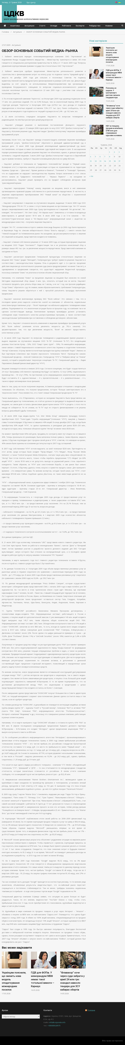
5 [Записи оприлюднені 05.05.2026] (95, 157)
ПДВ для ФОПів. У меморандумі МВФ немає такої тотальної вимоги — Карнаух (42, 979)
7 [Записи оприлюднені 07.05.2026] (104, 157)
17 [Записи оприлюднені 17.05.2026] (119, 161)
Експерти (80, 25)
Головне (91, 1010)
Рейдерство (94, 25)
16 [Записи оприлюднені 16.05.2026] (115, 161)
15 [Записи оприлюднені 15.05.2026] (110, 161)
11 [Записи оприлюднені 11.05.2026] (91, 161)
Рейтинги (66, 25)
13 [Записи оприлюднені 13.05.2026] (100, 161)
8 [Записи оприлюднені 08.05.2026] (109, 157)
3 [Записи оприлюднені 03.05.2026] (119, 152)
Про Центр (31, 2)
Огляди (53, 25)
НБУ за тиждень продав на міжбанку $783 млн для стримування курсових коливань (114, 130)
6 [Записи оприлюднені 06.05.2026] (100, 157)
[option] (14, 973)
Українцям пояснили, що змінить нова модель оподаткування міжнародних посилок (112, 55)
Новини (109, 25)
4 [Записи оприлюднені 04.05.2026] (90, 157)
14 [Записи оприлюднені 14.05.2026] (105, 161)
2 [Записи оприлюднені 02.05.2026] (114, 152)
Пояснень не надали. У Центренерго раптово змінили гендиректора (113, 92)
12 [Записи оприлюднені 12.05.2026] (96, 161)
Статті (42, 25)
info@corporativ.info (57, 1022)
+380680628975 (54, 1025)
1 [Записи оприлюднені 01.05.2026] (109, 152)
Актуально (29, 25)
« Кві (91, 176)
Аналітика (15, 25)
